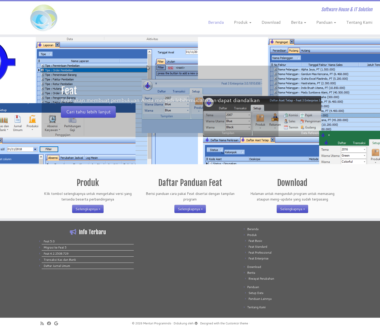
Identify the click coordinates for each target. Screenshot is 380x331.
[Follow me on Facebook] (50, 323)
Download (271, 22)
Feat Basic (255, 241)
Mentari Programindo (157, 323)
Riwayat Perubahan (261, 279)
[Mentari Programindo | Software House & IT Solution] (44, 18)
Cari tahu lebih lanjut (88, 112)
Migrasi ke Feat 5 (55, 247)
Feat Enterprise (259, 258)
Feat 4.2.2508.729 (56, 254)
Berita (298, 22)
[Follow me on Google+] (57, 323)
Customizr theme (237, 323)
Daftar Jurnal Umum (57, 266)
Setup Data (256, 293)
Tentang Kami (359, 22)
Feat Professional (260, 253)
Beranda (216, 22)
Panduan (326, 22)
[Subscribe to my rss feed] (43, 323)
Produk (242, 22)
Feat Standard (258, 247)
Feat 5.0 (49, 241)
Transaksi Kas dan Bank (60, 260)
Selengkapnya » (87, 208)
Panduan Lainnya (260, 299)
